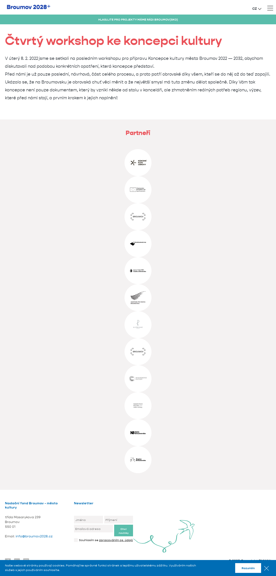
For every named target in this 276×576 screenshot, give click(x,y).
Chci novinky (123, 530)
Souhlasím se (106, 540)
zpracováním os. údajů (116, 540)
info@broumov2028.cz (34, 536)
